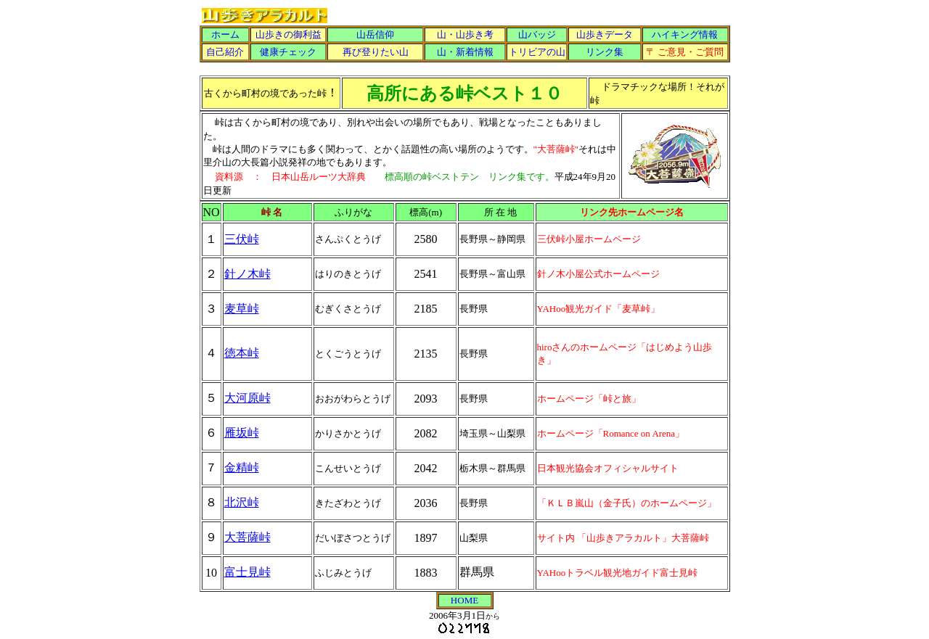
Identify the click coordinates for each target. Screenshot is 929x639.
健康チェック (288, 51)
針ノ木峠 (247, 274)
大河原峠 (247, 398)
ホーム (225, 34)
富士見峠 (247, 572)
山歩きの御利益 (288, 34)
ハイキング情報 (685, 34)
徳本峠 (241, 353)
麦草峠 (241, 308)
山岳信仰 (375, 34)
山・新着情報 (465, 51)
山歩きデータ (604, 34)
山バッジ (537, 34)
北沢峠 (241, 502)
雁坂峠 (241, 432)
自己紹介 (225, 51)
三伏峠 (241, 239)
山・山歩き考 (465, 34)
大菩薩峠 (247, 537)
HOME (464, 600)
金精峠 (241, 467)
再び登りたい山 (376, 51)
